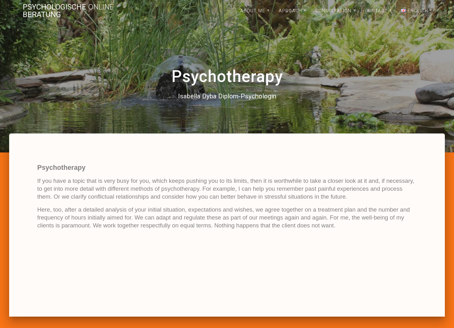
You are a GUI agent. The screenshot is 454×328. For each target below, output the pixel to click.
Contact (376, 11)
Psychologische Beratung (68, 10)
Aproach (290, 11)
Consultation (333, 11)
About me (252, 11)
